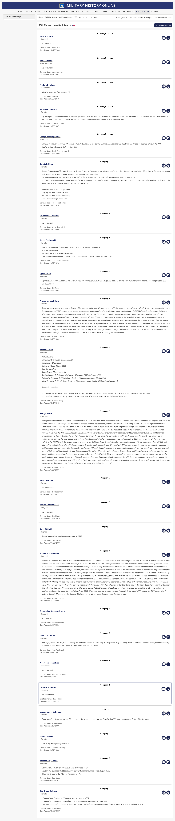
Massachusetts (67, 17)
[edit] (168, 38)
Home (41, 17)
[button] (85, 36)
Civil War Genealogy (52, 17)
